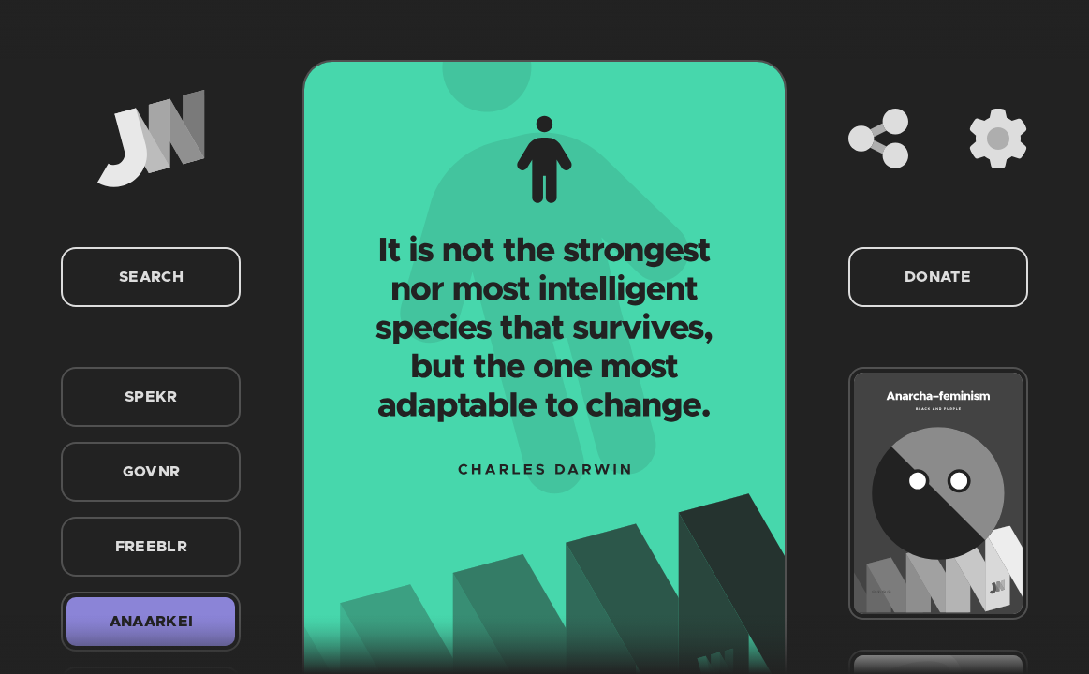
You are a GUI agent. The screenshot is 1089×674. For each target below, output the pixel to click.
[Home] (150, 138)
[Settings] (998, 138)
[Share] (878, 138)
